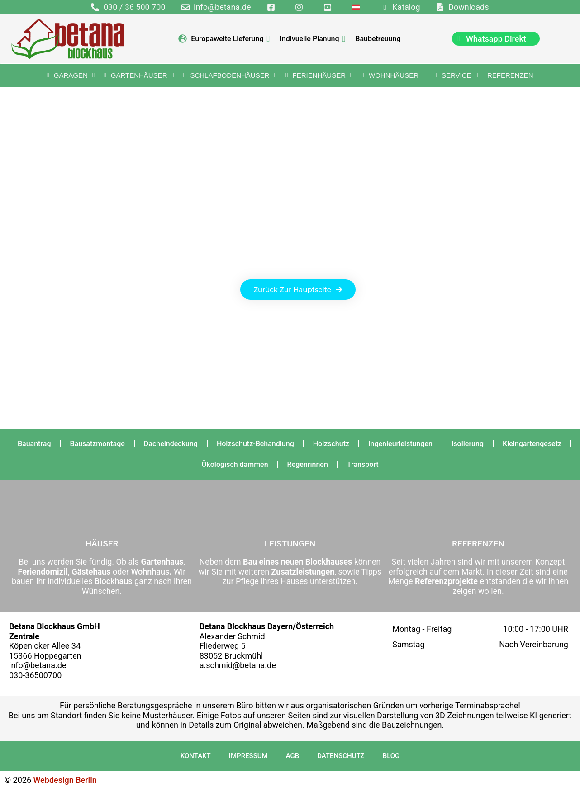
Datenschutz (340, 756)
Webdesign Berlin (65, 780)
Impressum (248, 756)
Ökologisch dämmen (234, 464)
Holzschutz (331, 443)
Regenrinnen (307, 464)
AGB (293, 756)
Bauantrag (34, 443)
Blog (391, 756)
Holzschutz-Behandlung (255, 443)
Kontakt (196, 756)
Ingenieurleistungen (400, 443)
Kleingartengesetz (532, 443)
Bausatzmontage (97, 443)
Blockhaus (114, 581)
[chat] (496, 39)
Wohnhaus (149, 571)
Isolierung (468, 443)
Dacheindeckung (171, 443)
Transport (363, 464)
